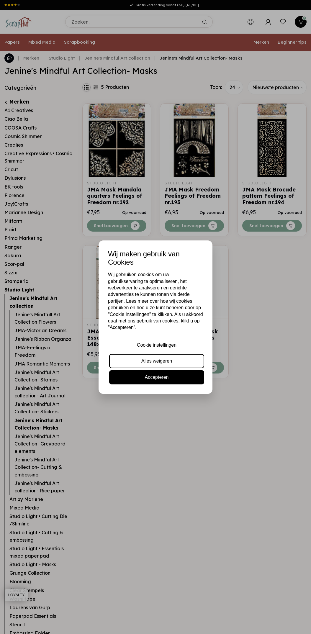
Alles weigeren (156, 360)
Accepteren (157, 377)
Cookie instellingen (156, 345)
